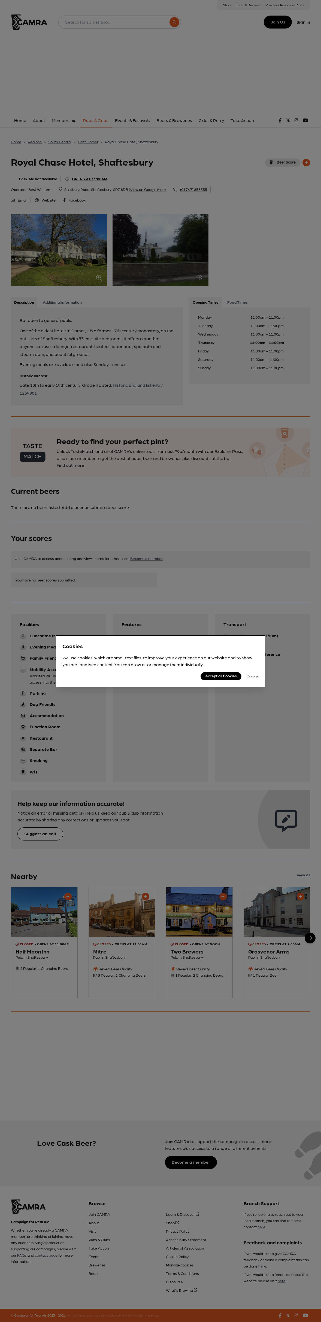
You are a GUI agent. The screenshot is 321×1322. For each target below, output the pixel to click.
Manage (253, 676)
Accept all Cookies (221, 676)
